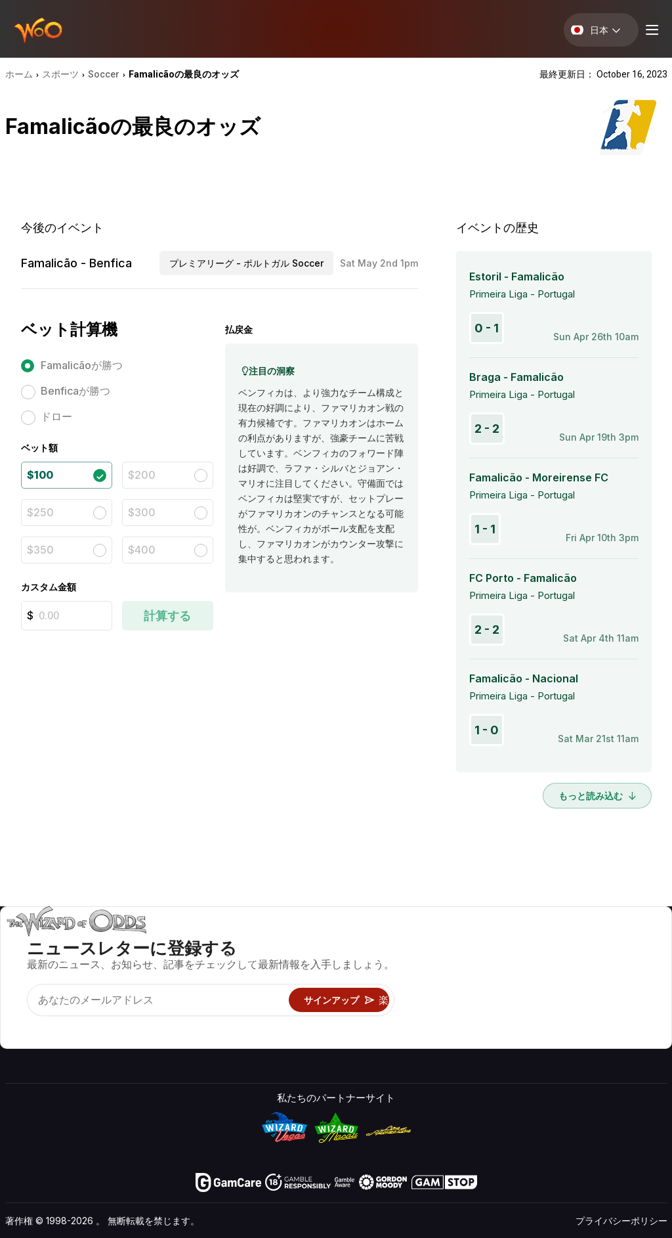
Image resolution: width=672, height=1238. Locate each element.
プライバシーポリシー (621, 1220)
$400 (142, 549)
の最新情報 (534, 1000)
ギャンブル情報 (413, 981)
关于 (520, 943)
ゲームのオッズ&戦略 (426, 943)
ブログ (613, 962)
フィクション (628, 1000)
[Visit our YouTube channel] (16, 1026)
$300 (142, 512)
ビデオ (613, 943)
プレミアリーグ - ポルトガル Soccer (246, 263)
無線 (520, 1019)
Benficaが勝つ (75, 390)
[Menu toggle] (650, 30)
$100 (40, 474)
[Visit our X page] (45, 1026)
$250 (40, 512)
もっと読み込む (597, 795)
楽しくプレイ (408, 1000)
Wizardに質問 (409, 1038)
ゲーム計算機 (408, 962)
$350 (40, 549)
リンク (524, 981)
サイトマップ (628, 981)
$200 (142, 474)
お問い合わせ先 (544, 962)
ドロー (56, 416)
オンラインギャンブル (428, 1019)
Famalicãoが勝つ (82, 365)
